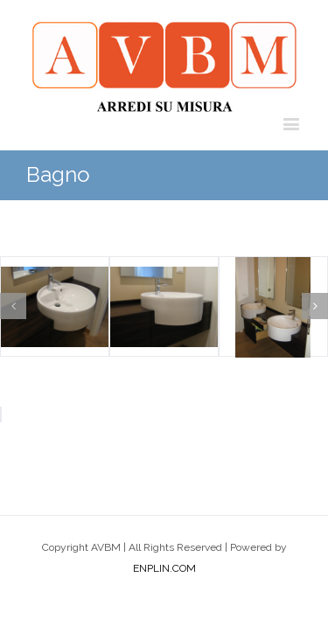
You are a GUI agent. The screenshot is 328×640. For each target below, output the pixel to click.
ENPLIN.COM (164, 568)
